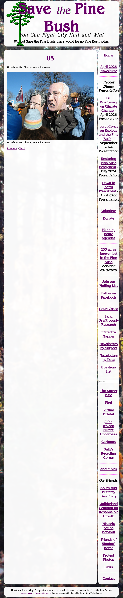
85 (50, 58)
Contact (109, 578)
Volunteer (108, 211)
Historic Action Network (108, 528)
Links (108, 567)
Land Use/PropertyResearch (109, 320)
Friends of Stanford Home (108, 544)
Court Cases (108, 309)
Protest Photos (108, 557)
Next (22, 148)
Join (105, 281)
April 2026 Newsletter (108, 69)
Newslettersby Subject (109, 346)
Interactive (108, 332)
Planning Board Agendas (108, 234)
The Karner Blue (108, 393)
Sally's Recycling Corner (108, 453)
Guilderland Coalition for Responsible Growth (108, 510)
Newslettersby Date (109, 357)
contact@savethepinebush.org (36, 593)
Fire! (108, 402)
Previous (12, 148)
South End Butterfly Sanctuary (108, 492)
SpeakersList (108, 369)
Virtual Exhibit (108, 412)
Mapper (108, 336)
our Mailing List (108, 283)
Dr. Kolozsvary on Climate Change (108, 104)
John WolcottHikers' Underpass (108, 428)
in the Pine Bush (108, 257)
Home (108, 55)
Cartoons (108, 442)
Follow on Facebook (108, 295)
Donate (108, 218)
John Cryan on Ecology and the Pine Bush (108, 132)
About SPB (108, 469)
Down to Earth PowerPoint (107, 187)
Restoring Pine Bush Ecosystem (107, 163)
